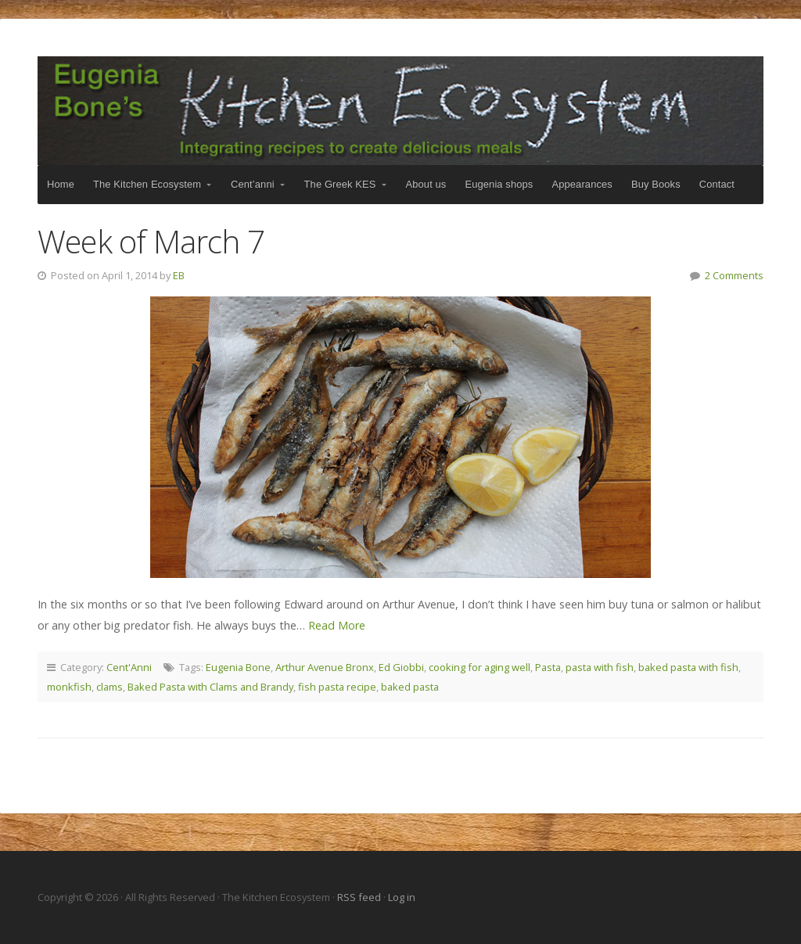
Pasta (548, 667)
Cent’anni (253, 184)
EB (179, 275)
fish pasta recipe (337, 687)
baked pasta (410, 687)
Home (60, 184)
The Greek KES (340, 184)
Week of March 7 (151, 241)
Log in (401, 897)
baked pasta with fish (688, 667)
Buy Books (656, 184)
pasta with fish (600, 667)
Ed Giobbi (401, 667)
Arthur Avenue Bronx (324, 667)
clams (109, 687)
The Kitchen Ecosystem (400, 110)
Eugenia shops (499, 184)
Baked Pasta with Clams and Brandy (210, 687)
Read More (336, 625)
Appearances (581, 184)
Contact (717, 184)
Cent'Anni (129, 667)
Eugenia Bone (238, 667)
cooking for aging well (479, 667)
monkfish (69, 687)
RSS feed (360, 897)
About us (426, 184)
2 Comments (734, 275)
